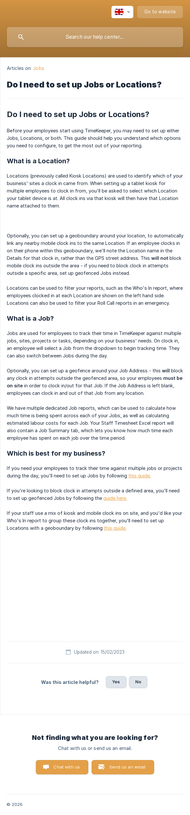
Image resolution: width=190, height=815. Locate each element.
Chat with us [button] (66, 766)
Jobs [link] (38, 68)
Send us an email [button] (127, 766)
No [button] (138, 681)
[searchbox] (95, 37)
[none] (122, 12)
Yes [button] (116, 681)
